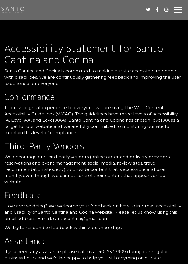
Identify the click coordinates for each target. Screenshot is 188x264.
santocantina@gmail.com (81, 218)
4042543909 (112, 251)
